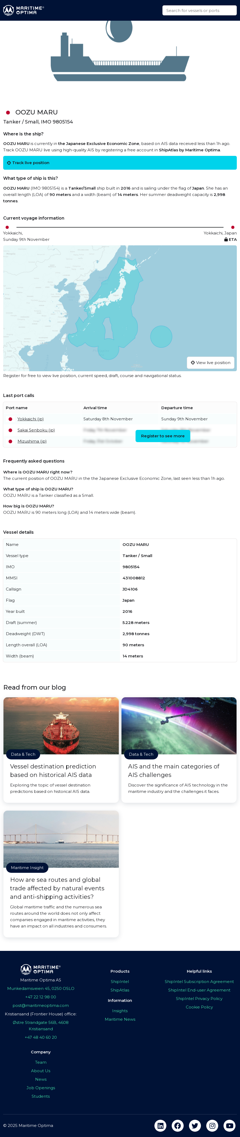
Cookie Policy (199, 1007)
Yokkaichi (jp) (31, 418)
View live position (210, 362)
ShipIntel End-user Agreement (199, 990)
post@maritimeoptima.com (40, 1005)
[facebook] (178, 1126)
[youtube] (229, 1126)
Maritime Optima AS (40, 979)
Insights (120, 1010)
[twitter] (195, 1126)
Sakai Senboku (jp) (36, 430)
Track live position (28, 162)
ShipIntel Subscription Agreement (199, 981)
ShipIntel (120, 981)
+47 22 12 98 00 (40, 996)
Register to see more (163, 435)
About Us (40, 1070)
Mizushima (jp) (32, 441)
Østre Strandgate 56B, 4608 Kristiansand (41, 1025)
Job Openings (41, 1087)
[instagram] (212, 1126)
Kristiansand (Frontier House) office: (41, 1013)
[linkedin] (160, 1126)
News (41, 1079)
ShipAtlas (120, 990)
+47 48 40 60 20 (41, 1037)
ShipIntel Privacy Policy (199, 998)
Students (41, 1096)
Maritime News (120, 1019)
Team (41, 1062)
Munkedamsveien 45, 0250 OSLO (40, 988)
